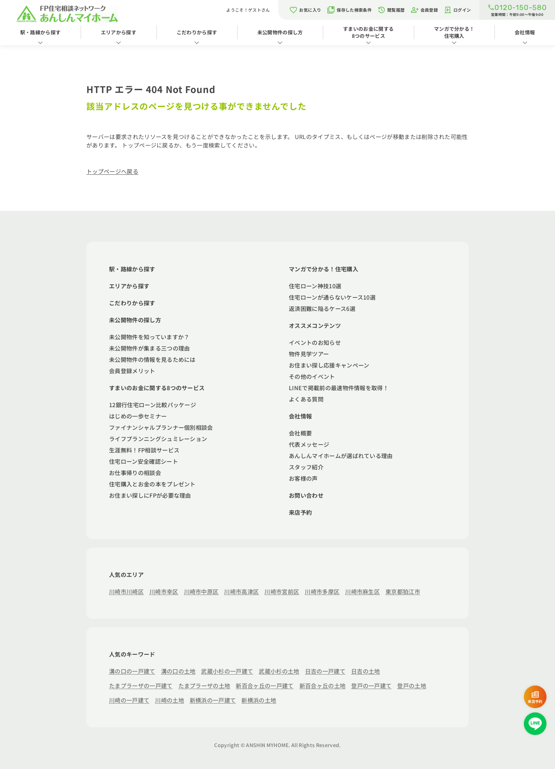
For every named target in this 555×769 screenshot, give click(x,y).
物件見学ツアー (309, 353)
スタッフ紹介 (306, 467)
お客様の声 (303, 478)
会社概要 (300, 433)
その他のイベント (312, 376)
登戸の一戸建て (371, 685)
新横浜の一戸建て (213, 700)
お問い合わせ (306, 495)
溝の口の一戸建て (132, 671)
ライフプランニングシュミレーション (158, 438)
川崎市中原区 (201, 591)
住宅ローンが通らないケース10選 (332, 297)
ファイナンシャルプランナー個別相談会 (161, 427)
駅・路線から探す (40, 32)
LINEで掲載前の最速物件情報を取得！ (339, 387)
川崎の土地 (169, 700)
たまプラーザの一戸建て (141, 685)
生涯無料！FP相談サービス (144, 450)
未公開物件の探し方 (280, 32)
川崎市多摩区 (322, 591)
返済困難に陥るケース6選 (322, 308)
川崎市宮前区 (281, 591)
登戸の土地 (411, 685)
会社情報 (300, 416)
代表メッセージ (309, 444)
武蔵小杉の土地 (279, 671)
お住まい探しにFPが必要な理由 (150, 495)
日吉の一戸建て (325, 671)
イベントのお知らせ (315, 342)
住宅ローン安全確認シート (143, 461)
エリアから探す (118, 32)
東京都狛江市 (402, 591)
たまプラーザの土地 (204, 685)
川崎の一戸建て (129, 700)
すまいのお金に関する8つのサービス (368, 32)
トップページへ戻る (112, 171)
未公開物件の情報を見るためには (152, 359)
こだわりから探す (197, 32)
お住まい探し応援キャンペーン (329, 365)
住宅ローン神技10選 (315, 286)
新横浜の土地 (258, 700)
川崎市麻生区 (362, 591)
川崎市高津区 (241, 591)
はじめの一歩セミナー (138, 416)
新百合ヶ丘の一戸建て (264, 685)
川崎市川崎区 (126, 591)
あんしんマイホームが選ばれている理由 (341, 455)
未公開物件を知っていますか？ (149, 337)
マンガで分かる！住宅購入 (454, 32)
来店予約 (300, 512)
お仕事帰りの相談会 (135, 472)
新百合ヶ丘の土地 (322, 685)
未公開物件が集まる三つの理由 (149, 348)
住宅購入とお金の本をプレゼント (152, 484)
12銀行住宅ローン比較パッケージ (152, 404)
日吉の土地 (365, 671)
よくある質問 (306, 399)
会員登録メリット (132, 370)
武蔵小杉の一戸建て (227, 671)
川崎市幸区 (163, 591)
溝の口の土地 (178, 671)
